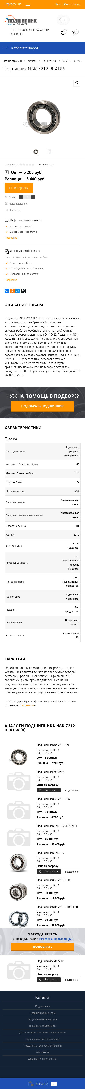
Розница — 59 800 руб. (51, 925)
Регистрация (72, 4)
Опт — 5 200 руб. (24, 172)
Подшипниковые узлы (42, 1012)
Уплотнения (42, 1052)
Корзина (42, 1083)
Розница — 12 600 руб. (51, 898)
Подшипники (42, 1006)
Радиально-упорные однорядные (71, 451)
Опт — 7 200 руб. (47, 812)
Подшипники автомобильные (42, 1039)
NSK (76, 491)
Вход (58, 4)
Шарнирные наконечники (42, 1058)
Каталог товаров (20, 48)
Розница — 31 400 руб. (51, 844)
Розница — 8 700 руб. (50, 817)
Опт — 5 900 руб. (47, 758)
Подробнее (11, 237)
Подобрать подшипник (42, 406)
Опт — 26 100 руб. (48, 839)
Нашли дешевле (16, 203)
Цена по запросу (47, 785)
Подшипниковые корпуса (42, 1019)
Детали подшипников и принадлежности (42, 1032)
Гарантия (27, 705)
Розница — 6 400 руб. (25, 179)
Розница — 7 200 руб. (50, 763)
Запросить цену (48, 791)
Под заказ (12, 210)
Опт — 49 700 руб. (48, 920)
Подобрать (42, 947)
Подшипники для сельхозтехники (43, 1045)
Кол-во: (13, 197)
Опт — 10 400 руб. (48, 893)
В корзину (18, 188)
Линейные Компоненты (42, 1026)
